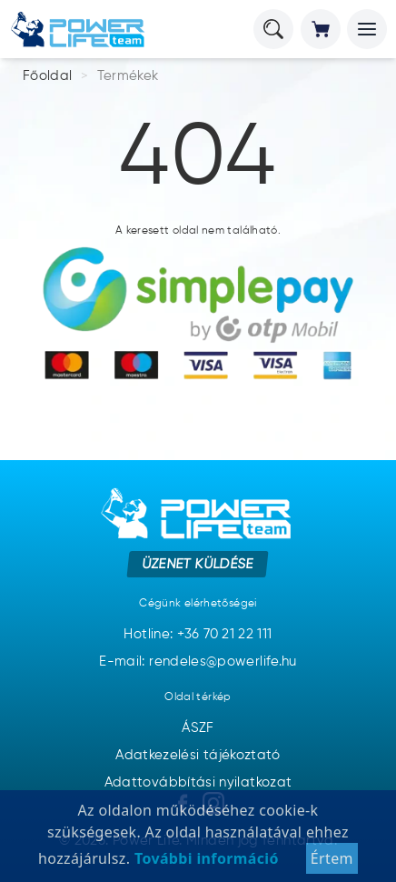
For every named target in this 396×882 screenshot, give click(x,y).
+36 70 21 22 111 (224, 634)
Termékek (128, 76)
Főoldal (48, 76)
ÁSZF (197, 728)
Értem (332, 864)
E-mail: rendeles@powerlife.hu (197, 661)
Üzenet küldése (198, 563)
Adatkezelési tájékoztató (198, 755)
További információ (204, 864)
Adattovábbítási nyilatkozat (198, 782)
